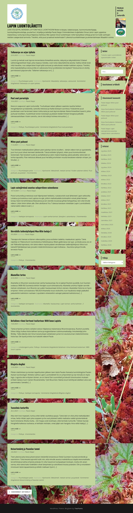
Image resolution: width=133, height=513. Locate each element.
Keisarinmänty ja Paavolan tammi (25, 448)
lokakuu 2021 (106, 196)
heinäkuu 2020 (106, 233)
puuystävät (21, 173)
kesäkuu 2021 (106, 204)
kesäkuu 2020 (106, 237)
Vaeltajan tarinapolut (26, 216)
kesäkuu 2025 (106, 155)
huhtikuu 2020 (106, 245)
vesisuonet (72, 81)
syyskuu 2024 (106, 167)
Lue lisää (15, 76)
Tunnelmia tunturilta (20, 407)
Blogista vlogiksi (18, 364)
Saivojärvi (62, 216)
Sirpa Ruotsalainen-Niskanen (111, 109)
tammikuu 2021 (106, 220)
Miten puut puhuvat (19, 141)
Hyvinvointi (46, 81)
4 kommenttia (32, 173)
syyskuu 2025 (106, 151)
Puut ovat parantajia (20, 98)
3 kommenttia (81, 216)
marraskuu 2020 (107, 224)
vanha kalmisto (75, 304)
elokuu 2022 (105, 179)
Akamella (46, 304)
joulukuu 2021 (106, 192)
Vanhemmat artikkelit (21, 492)
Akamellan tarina (18, 274)
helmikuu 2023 (106, 175)
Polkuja (21, 127)
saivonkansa (70, 216)
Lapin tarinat (65, 304)
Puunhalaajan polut (26, 81)
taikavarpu (63, 81)
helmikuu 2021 (106, 216)
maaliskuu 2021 (106, 212)
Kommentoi (56, 127)
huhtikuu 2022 (106, 188)
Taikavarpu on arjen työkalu (23, 52)
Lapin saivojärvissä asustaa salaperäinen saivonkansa (34, 187)
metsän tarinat (65, 171)
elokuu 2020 (105, 228)
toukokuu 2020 (106, 241)
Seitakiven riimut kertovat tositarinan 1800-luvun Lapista (36, 320)
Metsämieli (55, 171)
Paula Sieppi (30, 55)
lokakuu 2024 (106, 163)
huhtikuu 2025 (106, 159)
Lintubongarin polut (26, 347)
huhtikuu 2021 (106, 208)
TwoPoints (79, 508)
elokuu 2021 (105, 200)
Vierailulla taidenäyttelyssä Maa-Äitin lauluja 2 (31, 231)
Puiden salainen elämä (79, 171)
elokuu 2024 (105, 171)
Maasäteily (55, 81)
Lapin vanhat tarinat (50, 216)
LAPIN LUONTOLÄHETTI (24, 25)
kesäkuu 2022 (106, 184)
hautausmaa (55, 304)
